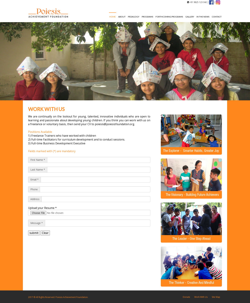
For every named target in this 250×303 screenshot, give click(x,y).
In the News (203, 16)
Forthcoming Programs (169, 16)
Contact (217, 16)
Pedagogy (133, 16)
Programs (147, 16)
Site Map (216, 296)
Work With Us (201, 296)
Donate (186, 296)
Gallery (189, 16)
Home (112, 16)
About (122, 16)
